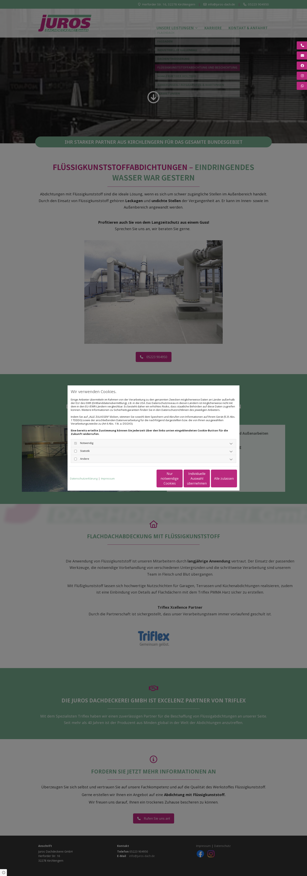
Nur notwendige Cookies (141, 478)
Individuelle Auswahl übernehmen (180, 478)
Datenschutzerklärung (83, 478)
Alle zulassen (218, 478)
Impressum (108, 478)
